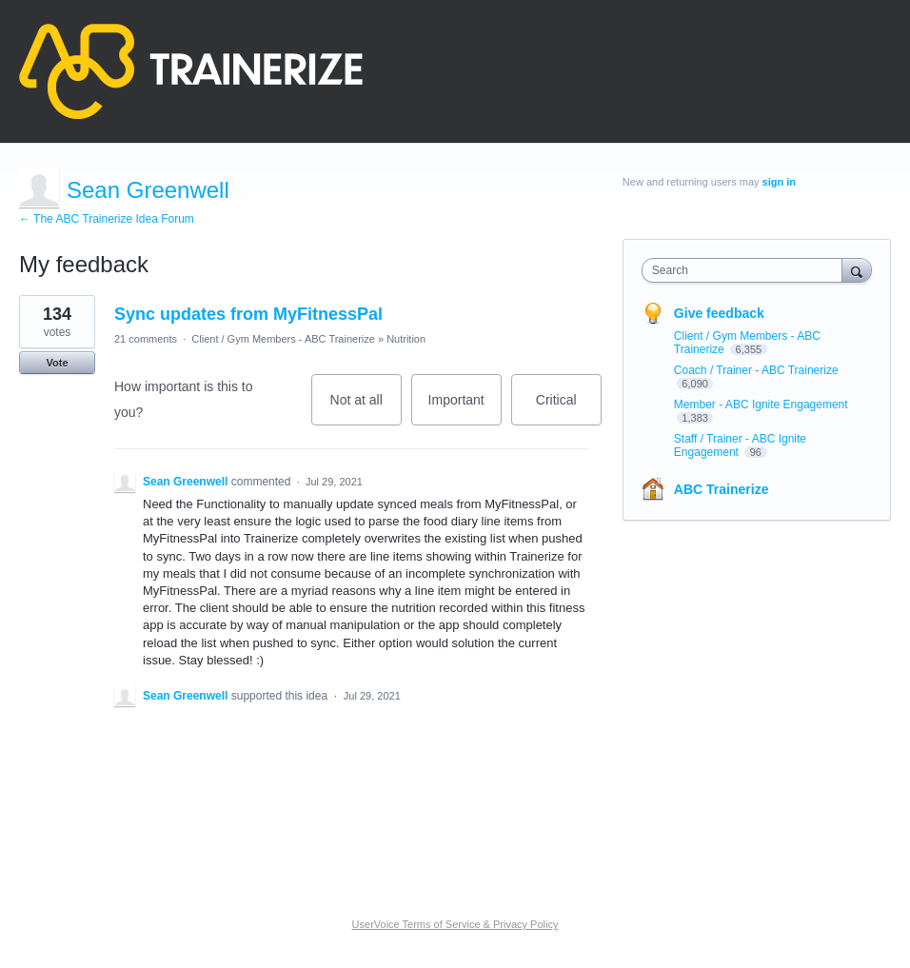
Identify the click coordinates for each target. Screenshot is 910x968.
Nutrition (405, 339)
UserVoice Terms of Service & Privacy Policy (455, 924)
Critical (569, 408)
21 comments (145, 339)
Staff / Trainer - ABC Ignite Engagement (740, 445)
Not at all (366, 408)
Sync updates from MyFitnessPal (248, 314)
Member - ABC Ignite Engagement (761, 404)
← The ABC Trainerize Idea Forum (106, 219)
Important (465, 408)
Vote (57, 362)
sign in (779, 182)
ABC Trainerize (721, 489)
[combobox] (746, 270)
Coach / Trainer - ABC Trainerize (756, 370)
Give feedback (719, 313)
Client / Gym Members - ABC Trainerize (283, 339)
